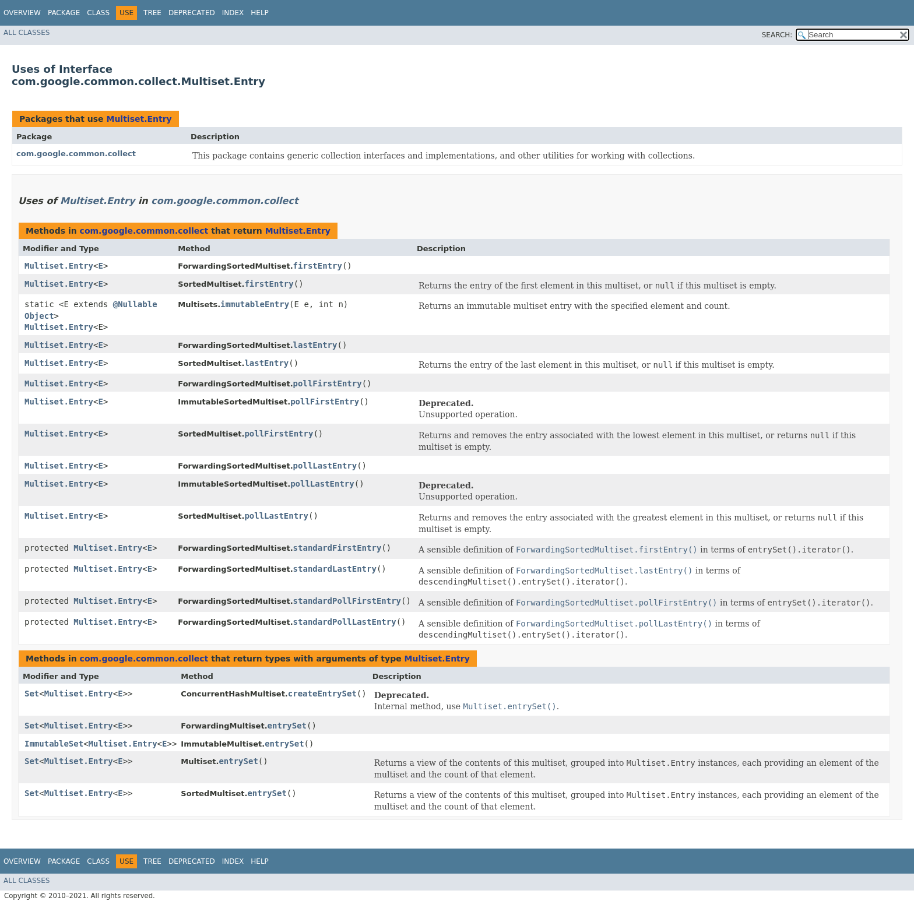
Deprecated (191, 13)
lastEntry (315, 345)
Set (31, 693)
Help (260, 13)
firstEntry (317, 265)
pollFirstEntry (327, 383)
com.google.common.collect (76, 153)
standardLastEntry (335, 568)
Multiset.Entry (138, 119)
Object (39, 316)
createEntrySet (322, 693)
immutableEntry (254, 304)
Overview (22, 13)
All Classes (26, 33)
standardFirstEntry (337, 547)
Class (98, 13)
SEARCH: (777, 35)
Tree (152, 13)
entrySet (287, 725)
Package (64, 13)
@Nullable (135, 304)
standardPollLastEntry (344, 622)
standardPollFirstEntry (347, 601)
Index (233, 13)
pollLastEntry (325, 465)
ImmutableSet (53, 743)
